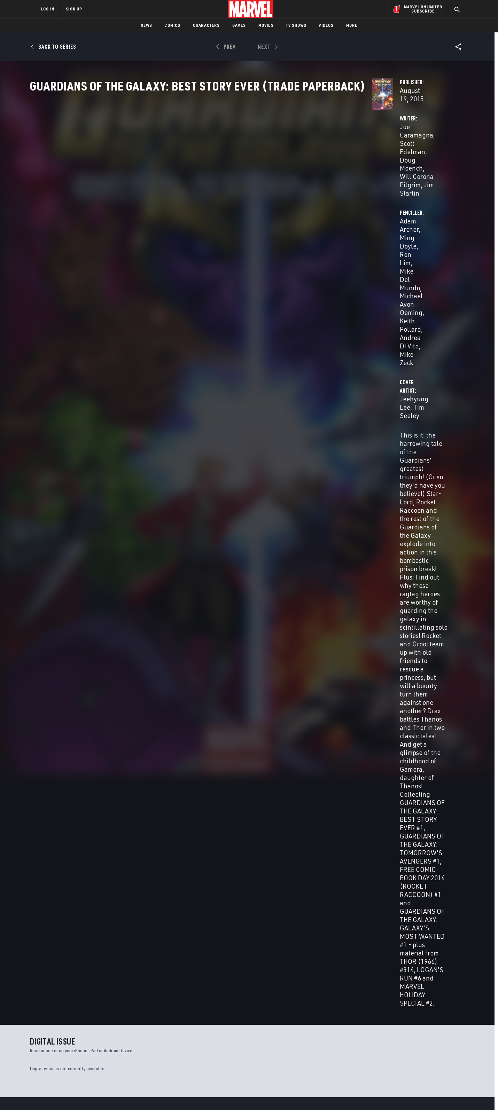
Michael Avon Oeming (356, 172)
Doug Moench (273, 164)
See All (452, 624)
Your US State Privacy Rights (163, 1093)
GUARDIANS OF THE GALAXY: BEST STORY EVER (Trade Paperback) (65, 772)
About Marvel (104, 1017)
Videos (326, 25)
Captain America (159, 953)
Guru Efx (371, 502)
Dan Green (258, 516)
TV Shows (296, 25)
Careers (97, 1037)
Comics (172, 25)
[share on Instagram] (421, 1034)
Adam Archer (319, 164)
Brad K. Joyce (192, 558)
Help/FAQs (99, 1027)
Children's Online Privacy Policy (271, 1093)
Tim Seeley (219, 209)
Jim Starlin (234, 172)
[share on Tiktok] (383, 1064)
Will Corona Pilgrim (188, 172)
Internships (102, 1047)
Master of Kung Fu (271, 953)
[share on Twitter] (402, 1034)
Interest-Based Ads (369, 1093)
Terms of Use (85, 1093)
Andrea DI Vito (321, 181)
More (352, 25)
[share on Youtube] (383, 1049)
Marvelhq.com (171, 1037)
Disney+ (163, 1027)
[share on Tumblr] (440, 1034)
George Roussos (195, 541)
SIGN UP (74, 8)
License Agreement (325, 1093)
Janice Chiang (252, 551)
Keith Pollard (409, 172)
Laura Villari (227, 541)
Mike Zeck (359, 181)
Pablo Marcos (285, 516)
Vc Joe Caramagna (217, 551)
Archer (56, 783)
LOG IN (47, 8)
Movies (265, 25)
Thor (35, 953)
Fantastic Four (378, 953)
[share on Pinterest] (421, 1049)
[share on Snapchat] (402, 1049)
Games (239, 25)
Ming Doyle (357, 164)
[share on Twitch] (440, 1049)
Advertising (169, 1017)
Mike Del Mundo (288, 499)
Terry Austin (232, 516)
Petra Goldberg (214, 533)
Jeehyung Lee (180, 209)
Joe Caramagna (182, 164)
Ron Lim (388, 164)
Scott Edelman (229, 164)
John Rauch (244, 533)
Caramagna (39, 783)
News (146, 25)
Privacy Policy (117, 1093)
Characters (206, 25)
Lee (66, 783)
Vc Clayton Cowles (288, 551)
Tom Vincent (255, 541)
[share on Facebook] (383, 1034)
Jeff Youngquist (210, 568)
